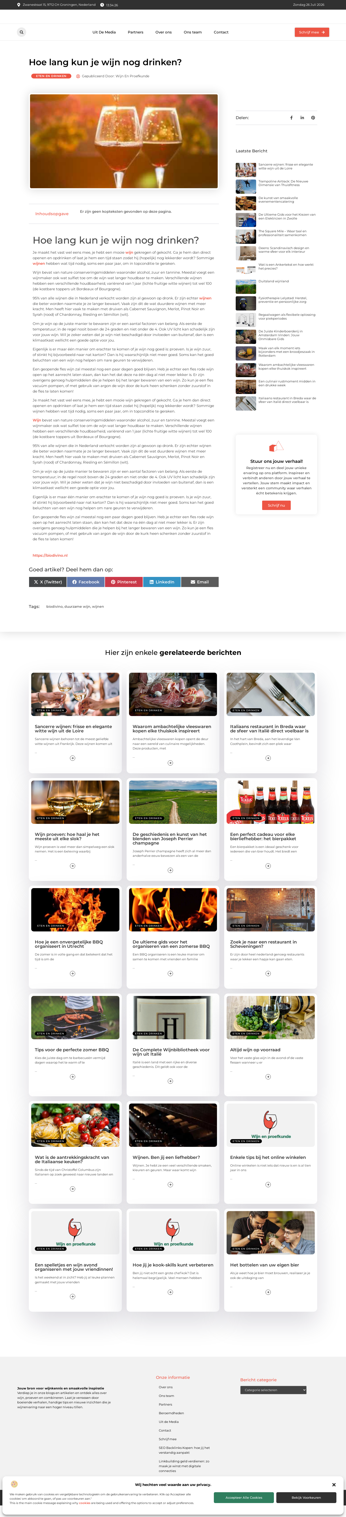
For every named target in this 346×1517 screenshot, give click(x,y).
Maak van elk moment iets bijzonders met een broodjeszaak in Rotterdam (287, 363)
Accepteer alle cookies (244, 1497)
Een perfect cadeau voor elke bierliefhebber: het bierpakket (263, 848)
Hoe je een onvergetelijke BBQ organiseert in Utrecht (69, 956)
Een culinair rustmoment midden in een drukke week (287, 395)
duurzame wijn (77, 618)
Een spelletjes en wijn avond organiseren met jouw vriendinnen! (74, 1279)
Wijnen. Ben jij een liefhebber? (166, 1169)
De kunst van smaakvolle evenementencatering (278, 211)
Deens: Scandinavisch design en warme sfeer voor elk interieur (284, 261)
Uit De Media (104, 43)
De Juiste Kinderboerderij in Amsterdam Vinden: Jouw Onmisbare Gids (281, 346)
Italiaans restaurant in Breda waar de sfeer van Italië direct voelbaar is (287, 411)
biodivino (54, 618)
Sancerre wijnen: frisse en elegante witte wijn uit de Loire (286, 178)
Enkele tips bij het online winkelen (268, 1169)
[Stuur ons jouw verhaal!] (276, 458)
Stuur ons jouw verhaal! (276, 473)
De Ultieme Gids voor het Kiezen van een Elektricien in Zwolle (287, 228)
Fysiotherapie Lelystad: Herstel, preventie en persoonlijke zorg (283, 311)
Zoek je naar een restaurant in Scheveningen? (263, 956)
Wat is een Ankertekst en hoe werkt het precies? (286, 278)
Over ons (163, 43)
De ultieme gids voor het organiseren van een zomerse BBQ (171, 956)
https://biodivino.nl (50, 567)
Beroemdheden (171, 1425)
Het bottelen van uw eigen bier (264, 1276)
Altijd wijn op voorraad (255, 1061)
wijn (129, 264)
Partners (135, 43)
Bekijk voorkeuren (306, 1497)
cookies (84, 1503)
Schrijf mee (168, 1450)
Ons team (193, 43)
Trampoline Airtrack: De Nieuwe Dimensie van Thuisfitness (283, 194)
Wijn (37, 431)
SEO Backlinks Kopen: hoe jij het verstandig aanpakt (184, 1461)
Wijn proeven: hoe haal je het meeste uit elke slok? (67, 848)
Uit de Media (169, 1433)
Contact (221, 43)
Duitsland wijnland (274, 293)
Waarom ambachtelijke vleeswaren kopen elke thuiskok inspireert (286, 378)
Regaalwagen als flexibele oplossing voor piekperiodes (287, 328)
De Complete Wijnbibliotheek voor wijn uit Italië (171, 1063)
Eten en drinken (51, 87)
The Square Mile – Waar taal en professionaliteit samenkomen (283, 244)
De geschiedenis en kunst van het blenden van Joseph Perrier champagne (170, 850)
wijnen (39, 275)
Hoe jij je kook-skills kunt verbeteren (173, 1276)
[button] (334, 1484)
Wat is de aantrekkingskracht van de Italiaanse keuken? (72, 1171)
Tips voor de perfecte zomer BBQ (72, 1061)
